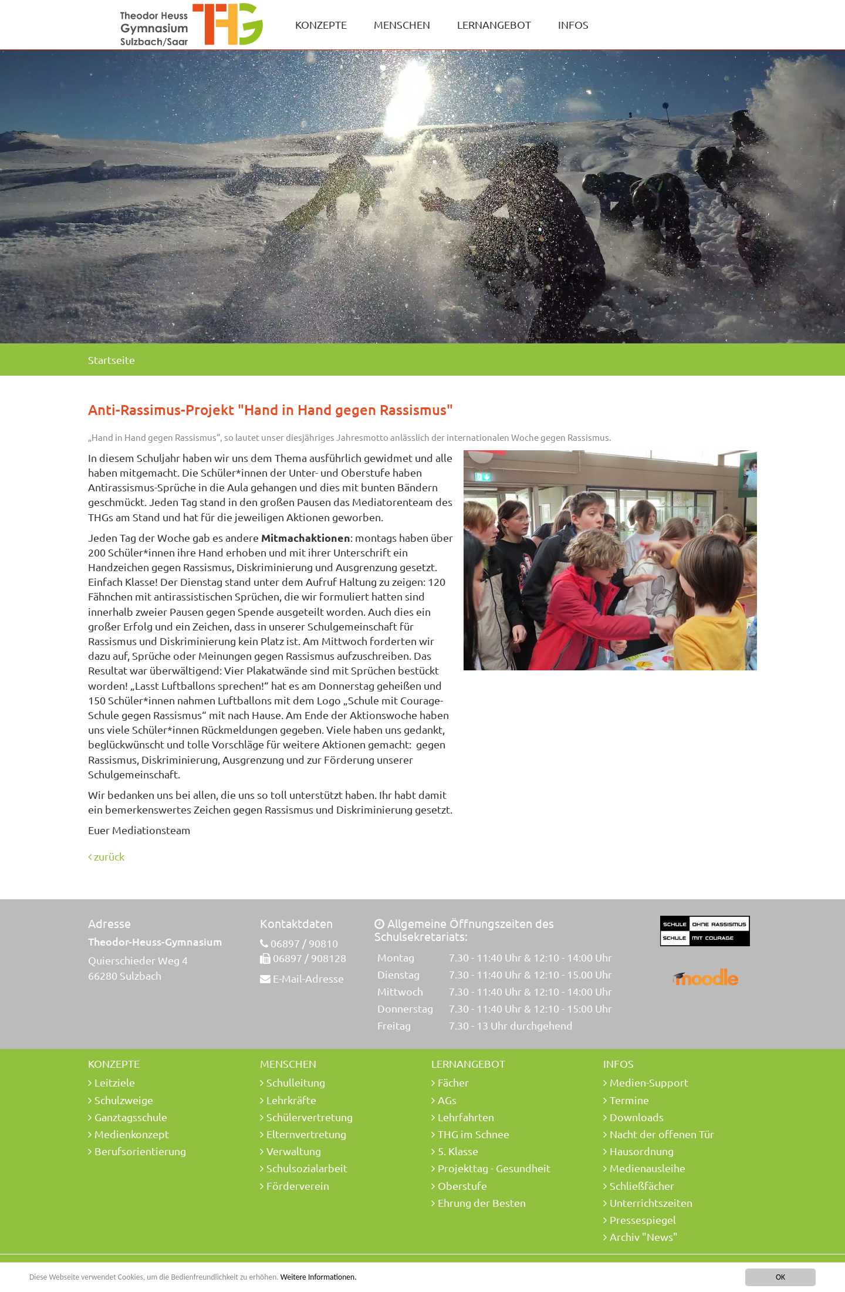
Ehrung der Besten (482, 1202)
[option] (422, 196)
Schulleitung (295, 1082)
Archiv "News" (644, 1236)
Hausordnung (642, 1151)
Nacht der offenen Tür (662, 1134)
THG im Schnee (473, 1134)
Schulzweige (123, 1100)
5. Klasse (458, 1151)
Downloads (637, 1117)
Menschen (402, 24)
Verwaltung (293, 1151)
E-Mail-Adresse (308, 978)
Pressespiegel (643, 1219)
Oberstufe (462, 1185)
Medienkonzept (131, 1134)
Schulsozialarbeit (306, 1168)
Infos (573, 24)
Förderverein (297, 1185)
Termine (629, 1100)
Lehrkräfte (291, 1100)
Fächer (453, 1082)
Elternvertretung (306, 1134)
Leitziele (114, 1082)
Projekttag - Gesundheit (494, 1168)
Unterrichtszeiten (651, 1202)
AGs (447, 1100)
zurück (106, 856)
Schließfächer (642, 1185)
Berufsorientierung (140, 1151)
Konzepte (321, 24)
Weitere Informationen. (318, 1278)
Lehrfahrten (466, 1117)
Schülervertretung (309, 1117)
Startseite (111, 359)
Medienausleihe (647, 1168)
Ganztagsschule (130, 1117)
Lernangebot (494, 24)
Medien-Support (649, 1082)
